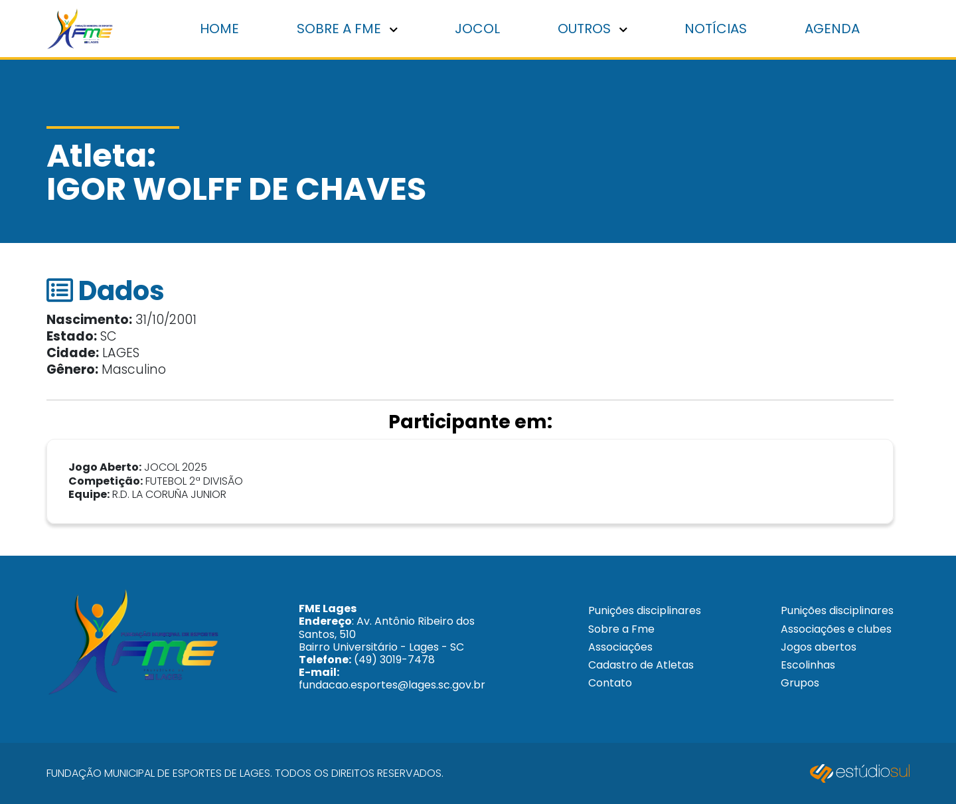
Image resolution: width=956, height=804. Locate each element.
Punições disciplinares (644, 610)
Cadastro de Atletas (641, 665)
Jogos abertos (818, 647)
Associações (620, 647)
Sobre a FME (347, 28)
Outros (592, 28)
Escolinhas (808, 665)
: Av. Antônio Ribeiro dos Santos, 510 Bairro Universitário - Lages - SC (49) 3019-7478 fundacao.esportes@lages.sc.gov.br (392, 646)
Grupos (800, 683)
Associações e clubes (836, 629)
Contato (610, 683)
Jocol (477, 28)
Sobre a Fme (621, 629)
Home (219, 28)
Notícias (715, 28)
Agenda (832, 28)
